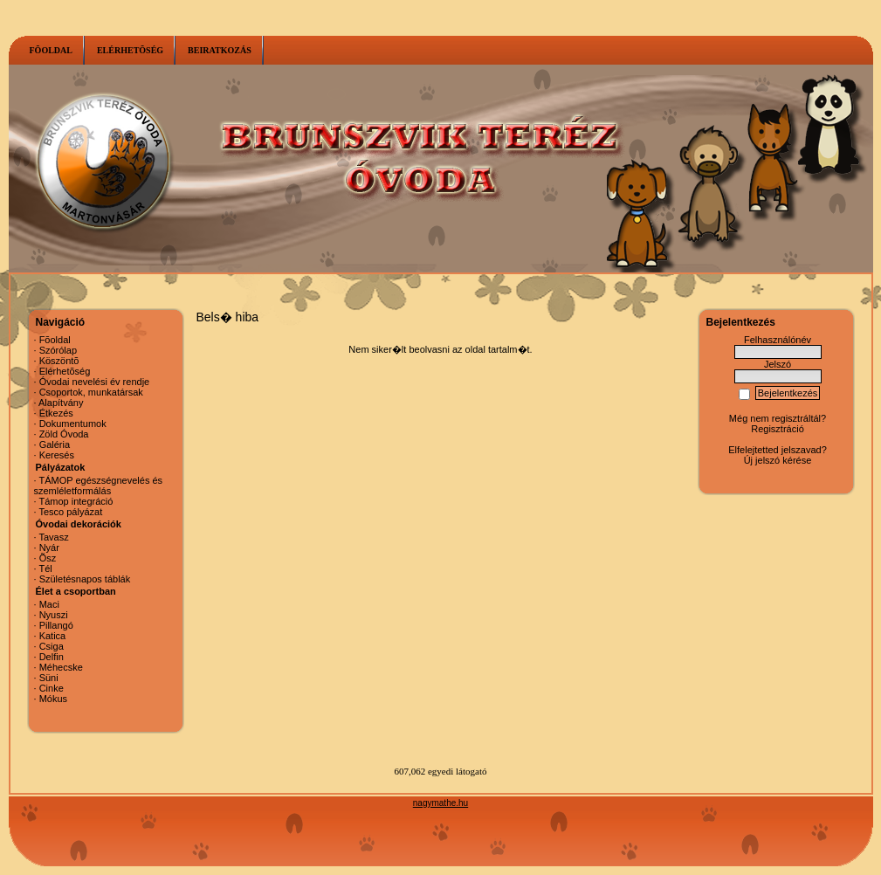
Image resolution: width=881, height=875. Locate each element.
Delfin (51, 656)
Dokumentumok (73, 423)
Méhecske (61, 667)
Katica (52, 635)
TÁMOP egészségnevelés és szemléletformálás (98, 485)
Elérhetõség (65, 371)
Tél (45, 568)
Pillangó (56, 625)
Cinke (51, 688)
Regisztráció (777, 429)
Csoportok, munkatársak (91, 392)
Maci (49, 604)
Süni (49, 677)
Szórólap (58, 350)
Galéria (54, 444)
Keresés (56, 455)
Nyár (49, 547)
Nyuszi (53, 615)
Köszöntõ (59, 360)
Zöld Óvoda (64, 434)
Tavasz (53, 537)
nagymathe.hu (440, 803)
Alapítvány (60, 402)
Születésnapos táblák (85, 579)
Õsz (48, 558)
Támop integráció (75, 501)
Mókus (53, 698)
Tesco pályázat (70, 511)
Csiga (51, 646)
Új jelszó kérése (778, 460)
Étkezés (56, 413)
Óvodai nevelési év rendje (94, 381)
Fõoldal (55, 339)
